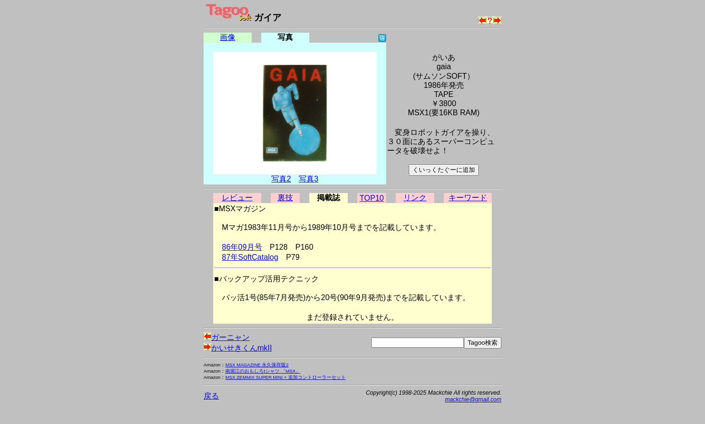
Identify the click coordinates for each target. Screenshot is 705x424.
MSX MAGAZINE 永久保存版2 (257, 364)
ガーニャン (227, 337)
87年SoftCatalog (250, 257)
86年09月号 (242, 247)
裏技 (285, 198)
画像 (227, 37)
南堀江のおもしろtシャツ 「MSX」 (262, 371)
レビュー (237, 198)
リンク (414, 198)
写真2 (281, 179)
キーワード (468, 198)
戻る (211, 396)
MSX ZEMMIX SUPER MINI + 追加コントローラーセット (285, 377)
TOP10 (372, 198)
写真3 (308, 179)
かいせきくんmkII (238, 348)
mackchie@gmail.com (473, 399)
